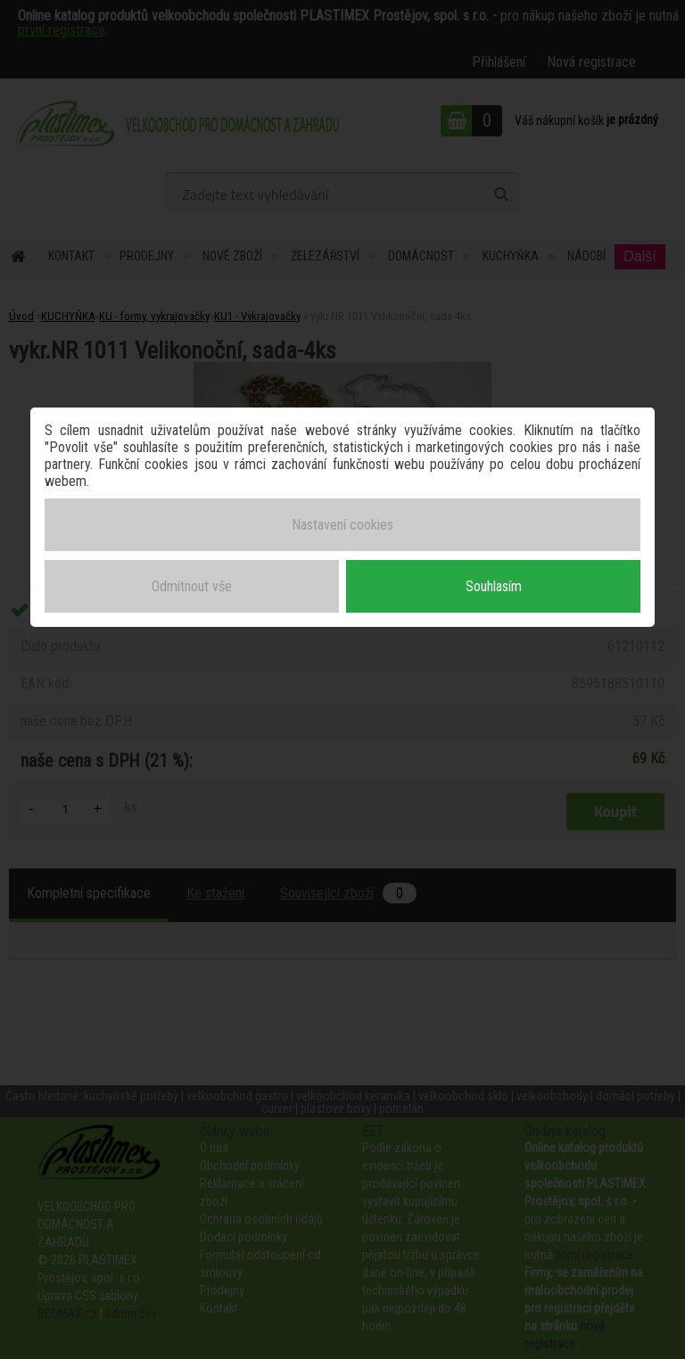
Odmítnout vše (192, 586)
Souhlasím (494, 586)
